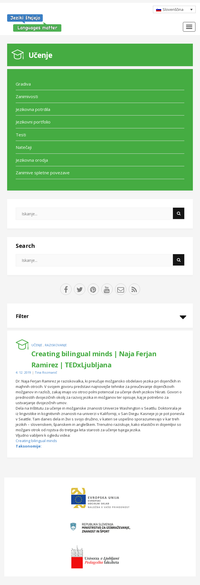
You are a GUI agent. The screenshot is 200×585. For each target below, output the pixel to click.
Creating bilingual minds (36, 440)
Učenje (40, 55)
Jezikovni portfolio (33, 122)
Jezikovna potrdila (33, 109)
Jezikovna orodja (32, 160)
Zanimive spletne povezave (43, 172)
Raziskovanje (56, 345)
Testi (21, 134)
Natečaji (24, 147)
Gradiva (23, 84)
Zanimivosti (27, 96)
